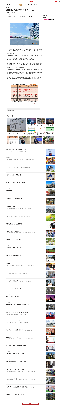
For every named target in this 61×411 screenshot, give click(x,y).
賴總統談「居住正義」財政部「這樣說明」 (14, 238)
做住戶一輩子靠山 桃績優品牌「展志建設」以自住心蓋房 (49, 125)
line (15, 20)
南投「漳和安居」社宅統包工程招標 (13, 295)
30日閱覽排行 (46, 16)
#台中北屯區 (20, 108)
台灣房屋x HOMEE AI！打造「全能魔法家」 (15, 328)
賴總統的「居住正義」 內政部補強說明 (14, 173)
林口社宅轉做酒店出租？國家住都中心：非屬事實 (16, 344)
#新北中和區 (35, 108)
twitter (19, 20)
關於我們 (22, 406)
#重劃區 (9, 108)
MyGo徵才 (25, 406)
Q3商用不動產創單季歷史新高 (36, 144)
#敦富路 (24, 108)
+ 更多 (53, 16)
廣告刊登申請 (36, 406)
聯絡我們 (19, 406)
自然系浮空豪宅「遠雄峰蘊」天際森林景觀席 (15, 393)
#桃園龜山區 (12, 108)
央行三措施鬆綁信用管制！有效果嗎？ (14, 287)
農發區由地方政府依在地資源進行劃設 (14, 222)
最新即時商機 (44, 18)
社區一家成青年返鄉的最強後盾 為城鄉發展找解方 (16, 369)
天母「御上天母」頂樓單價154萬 (12, 279)
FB (11, 20)
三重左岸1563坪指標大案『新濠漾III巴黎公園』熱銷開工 (17, 312)
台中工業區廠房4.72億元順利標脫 (13, 377)
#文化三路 (31, 108)
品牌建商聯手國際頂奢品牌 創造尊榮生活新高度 (15, 198)
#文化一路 (16, 108)
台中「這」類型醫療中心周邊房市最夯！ (14, 255)
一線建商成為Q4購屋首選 (11, 206)
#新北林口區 (27, 108)
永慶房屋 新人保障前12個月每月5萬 (13, 157)
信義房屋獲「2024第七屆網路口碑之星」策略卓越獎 (16, 149)
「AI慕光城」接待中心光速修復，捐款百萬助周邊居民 (17, 385)
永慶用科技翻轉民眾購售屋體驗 (12, 230)
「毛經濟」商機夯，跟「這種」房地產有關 (14, 214)
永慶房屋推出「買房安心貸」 (12, 263)
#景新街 (39, 108)
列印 (23, 20)
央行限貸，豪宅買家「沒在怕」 (12, 271)
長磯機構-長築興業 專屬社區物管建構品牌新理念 (16, 361)
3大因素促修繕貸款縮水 (11, 144)
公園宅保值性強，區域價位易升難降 (13, 247)
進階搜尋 (7, 1)
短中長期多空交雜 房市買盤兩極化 (13, 336)
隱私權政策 (32, 406)
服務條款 (29, 406)
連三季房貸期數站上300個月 (12, 189)
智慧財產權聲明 (41, 406)
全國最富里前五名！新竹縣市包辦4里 (13, 320)
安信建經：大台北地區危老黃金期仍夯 (30, 4)
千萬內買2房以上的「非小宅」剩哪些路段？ (15, 165)
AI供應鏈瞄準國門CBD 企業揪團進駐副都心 (15, 353)
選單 (2, 1)
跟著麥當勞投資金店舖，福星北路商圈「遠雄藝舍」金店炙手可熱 (19, 304)
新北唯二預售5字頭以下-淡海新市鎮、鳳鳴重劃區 (16, 181)
